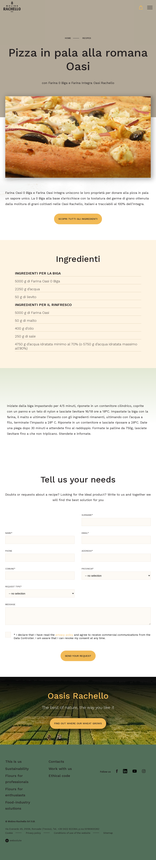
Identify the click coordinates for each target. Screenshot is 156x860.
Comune (10, 569)
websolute (13, 840)
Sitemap (108, 833)
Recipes (86, 38)
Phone (8, 551)
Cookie (9, 833)
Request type (13, 586)
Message (10, 604)
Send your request (78, 655)
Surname (87, 515)
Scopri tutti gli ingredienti (78, 218)
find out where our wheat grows (78, 723)
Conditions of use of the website (72, 833)
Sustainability (17, 769)
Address (87, 551)
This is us (13, 761)
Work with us (60, 769)
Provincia (88, 569)
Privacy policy (33, 833)
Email (85, 533)
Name (8, 533)
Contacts (56, 761)
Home (68, 38)
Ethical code (59, 776)
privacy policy (64, 634)
